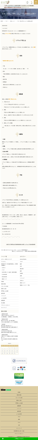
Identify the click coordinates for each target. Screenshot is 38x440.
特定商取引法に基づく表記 (19, 430)
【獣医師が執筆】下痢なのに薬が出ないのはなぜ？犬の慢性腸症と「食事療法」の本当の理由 (9, 315)
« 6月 (2, 343)
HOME (2, 21)
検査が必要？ (22, 244)
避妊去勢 (21, 268)
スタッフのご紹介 (4, 286)
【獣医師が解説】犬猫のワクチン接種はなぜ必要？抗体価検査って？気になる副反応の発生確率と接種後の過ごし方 (9, 337)
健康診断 (3, 300)
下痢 (11, 244)
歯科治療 (3, 293)
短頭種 (21, 273)
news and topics (23, 259)
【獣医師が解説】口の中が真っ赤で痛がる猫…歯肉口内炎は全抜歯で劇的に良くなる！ (9, 331)
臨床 (21, 263)
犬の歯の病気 (4, 274)
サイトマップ (3, 307)
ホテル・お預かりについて (6, 259)
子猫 (16, 244)
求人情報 (3, 302)
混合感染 (31, 244)
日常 (21, 266)
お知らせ (3, 267)
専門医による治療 (4, 291)
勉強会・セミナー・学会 (25, 285)
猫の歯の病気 (4, 276)
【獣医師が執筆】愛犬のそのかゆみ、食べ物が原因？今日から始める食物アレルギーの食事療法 (9, 320)
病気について (12, 21)
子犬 (9, 244)
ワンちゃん (3, 261)
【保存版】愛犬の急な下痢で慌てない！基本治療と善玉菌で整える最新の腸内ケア (9, 326)
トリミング (3, 295)
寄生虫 (13, 244)
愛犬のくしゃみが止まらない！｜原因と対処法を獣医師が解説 (24, 251)
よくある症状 (3, 298)
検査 (34, 244)
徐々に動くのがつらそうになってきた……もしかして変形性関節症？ (15, 249)
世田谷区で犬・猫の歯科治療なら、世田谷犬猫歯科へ (9, 264)
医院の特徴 (3, 283)
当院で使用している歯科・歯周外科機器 (9, 272)
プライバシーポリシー (5, 305)
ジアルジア (27, 244)
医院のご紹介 (3, 288)
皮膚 (21, 275)
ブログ (6, 21)
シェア (2, 388)
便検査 (18, 244)
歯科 (21, 271)
